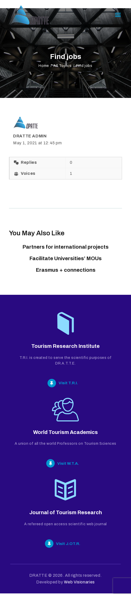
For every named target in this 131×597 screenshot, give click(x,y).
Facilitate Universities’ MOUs (65, 258)
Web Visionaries (79, 585)
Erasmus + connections (66, 270)
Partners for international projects (65, 247)
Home (44, 66)
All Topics (62, 66)
